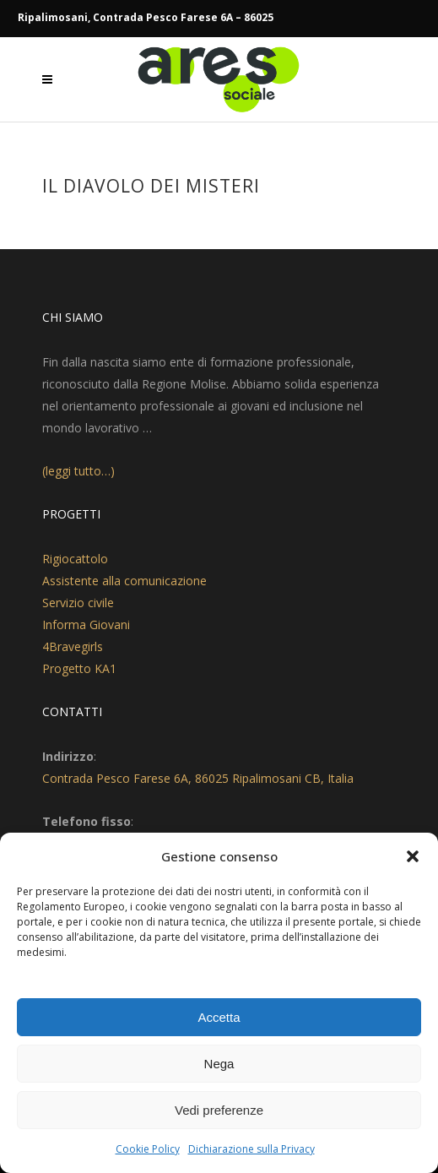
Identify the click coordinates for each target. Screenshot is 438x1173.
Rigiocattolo (75, 559)
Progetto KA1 (79, 668)
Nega (219, 1063)
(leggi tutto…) (78, 471)
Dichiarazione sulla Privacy (251, 1149)
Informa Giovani (86, 624)
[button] (412, 856)
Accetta (218, 1017)
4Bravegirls (72, 646)
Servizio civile (78, 603)
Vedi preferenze (219, 1110)
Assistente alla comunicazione (124, 581)
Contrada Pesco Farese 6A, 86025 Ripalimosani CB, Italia (198, 778)
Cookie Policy (148, 1149)
